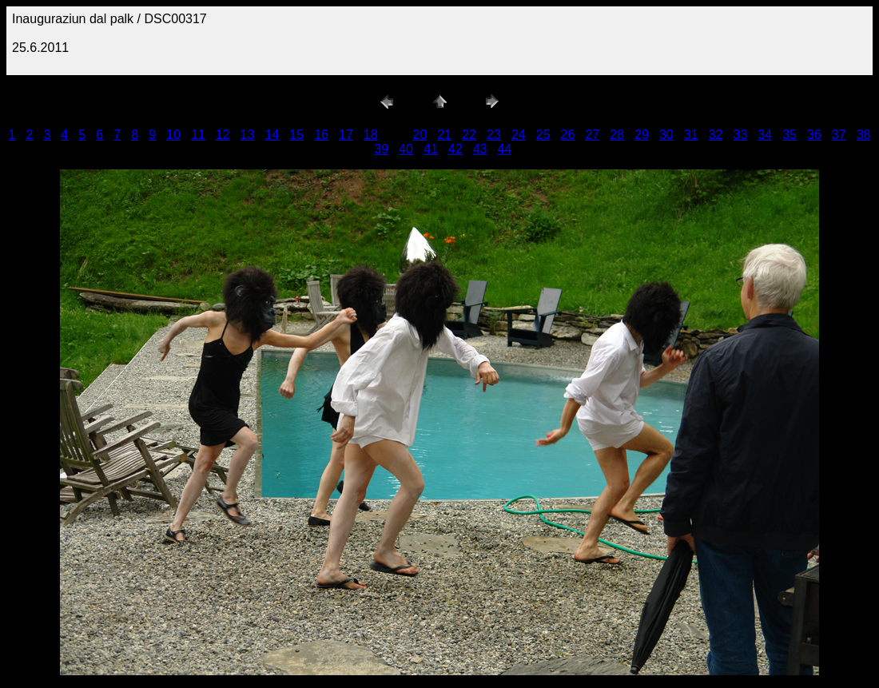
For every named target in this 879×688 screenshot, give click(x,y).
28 (617, 134)
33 (740, 134)
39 (381, 149)
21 (444, 134)
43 (480, 149)
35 (789, 134)
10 (173, 134)
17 (346, 134)
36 (814, 134)
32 (716, 134)
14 (271, 134)
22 (469, 134)
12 (223, 134)
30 (666, 134)
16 (321, 134)
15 (296, 134)
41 (431, 149)
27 (592, 134)
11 (198, 134)
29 (641, 134)
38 (864, 134)
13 (248, 134)
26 (568, 134)
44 (505, 149)
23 (494, 134)
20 (420, 134)
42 (455, 149)
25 (543, 134)
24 (518, 134)
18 (371, 134)
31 (691, 134)
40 (406, 149)
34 (765, 134)
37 (839, 134)
